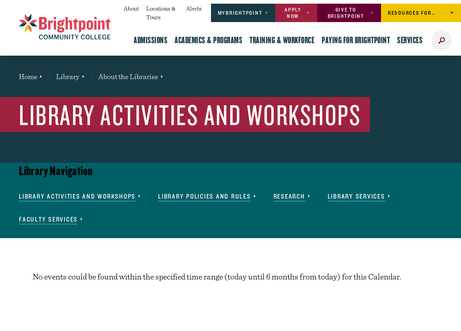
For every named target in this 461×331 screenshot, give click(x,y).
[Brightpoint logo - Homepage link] (65, 27)
